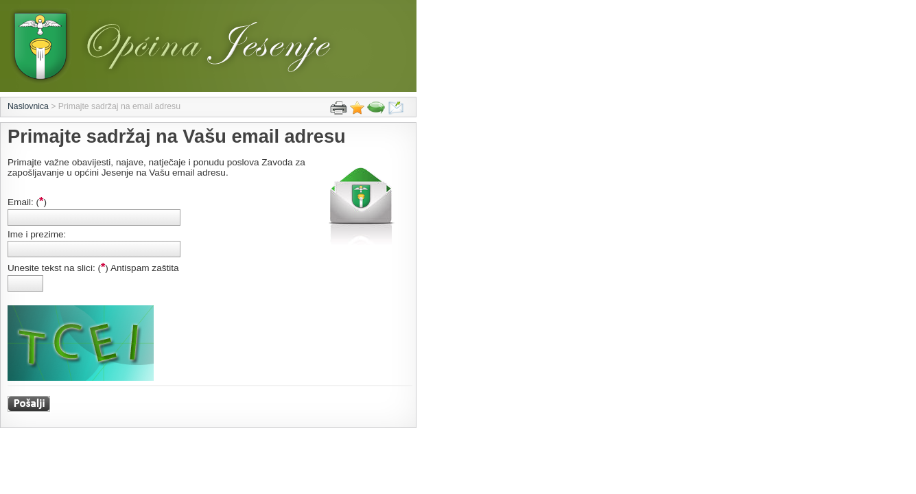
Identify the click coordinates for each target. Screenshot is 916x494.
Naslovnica (28, 106)
